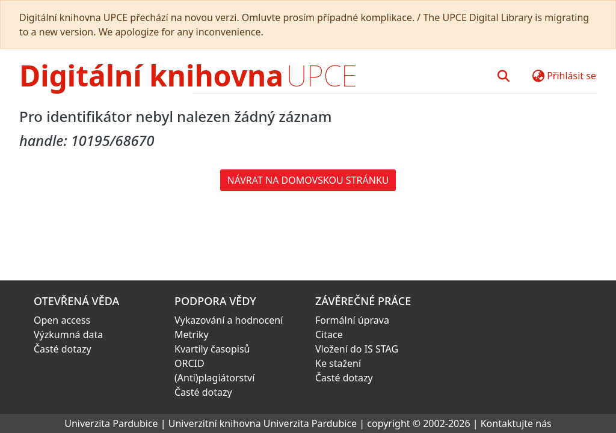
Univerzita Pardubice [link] (111, 423)
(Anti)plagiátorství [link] (214, 377)
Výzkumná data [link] (68, 334)
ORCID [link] (189, 363)
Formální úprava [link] (352, 320)
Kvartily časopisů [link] (212, 349)
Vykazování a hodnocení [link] (228, 320)
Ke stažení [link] (338, 363)
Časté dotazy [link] (62, 349)
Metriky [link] (191, 334)
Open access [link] (62, 320)
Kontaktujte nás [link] (516, 423)
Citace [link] (329, 334)
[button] (503, 75)
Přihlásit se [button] (571, 75)
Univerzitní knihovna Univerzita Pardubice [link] (262, 423)
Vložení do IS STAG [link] (356, 349)
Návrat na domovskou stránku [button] (308, 180)
